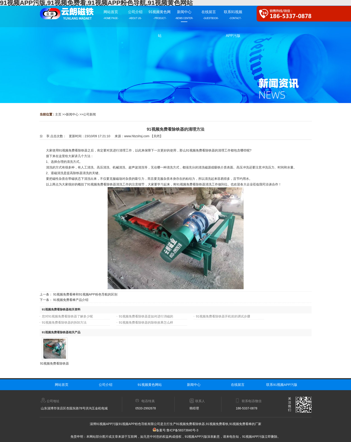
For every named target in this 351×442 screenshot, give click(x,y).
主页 (58, 114)
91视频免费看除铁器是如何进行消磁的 (146, 316)
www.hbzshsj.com (136, 136)
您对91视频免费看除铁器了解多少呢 (67, 316)
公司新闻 (89, 114)
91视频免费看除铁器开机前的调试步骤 (223, 316)
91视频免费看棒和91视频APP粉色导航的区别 (85, 294)
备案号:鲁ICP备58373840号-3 (175, 430)
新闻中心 (72, 114)
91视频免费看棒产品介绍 (70, 300)
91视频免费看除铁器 (54, 363)
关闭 (156, 136)
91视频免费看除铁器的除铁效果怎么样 (146, 322)
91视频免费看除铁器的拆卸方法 (64, 322)
